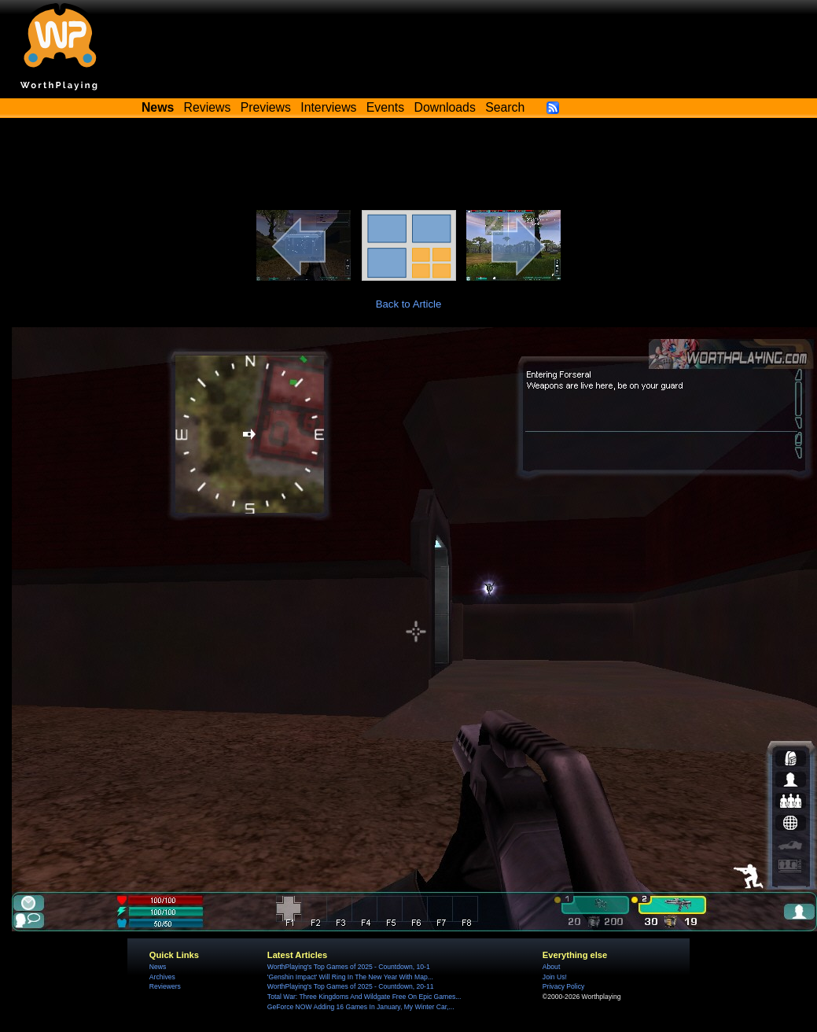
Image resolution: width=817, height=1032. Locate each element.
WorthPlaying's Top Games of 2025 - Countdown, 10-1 (348, 967)
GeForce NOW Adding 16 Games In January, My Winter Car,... (361, 1007)
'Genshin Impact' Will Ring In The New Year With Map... (350, 977)
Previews (266, 107)
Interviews (328, 107)
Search (504, 107)
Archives (162, 977)
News (157, 967)
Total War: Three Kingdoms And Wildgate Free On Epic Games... (364, 997)
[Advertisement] (408, 166)
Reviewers (165, 986)
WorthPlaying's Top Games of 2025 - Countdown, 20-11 (350, 986)
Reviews (207, 107)
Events (385, 107)
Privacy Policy (563, 986)
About (551, 967)
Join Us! (555, 977)
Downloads (445, 107)
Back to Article (409, 304)
